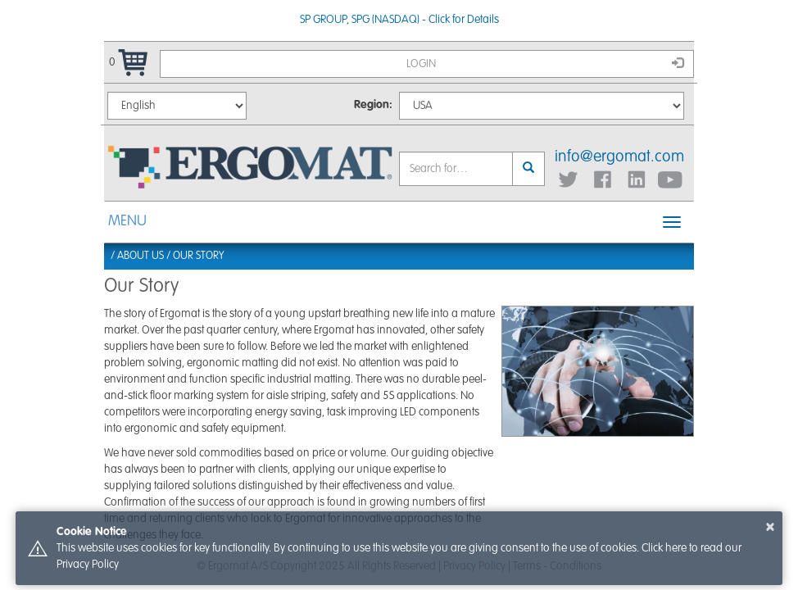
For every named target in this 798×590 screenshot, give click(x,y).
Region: (373, 105)
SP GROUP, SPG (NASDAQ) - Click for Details (399, 19)
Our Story (198, 256)
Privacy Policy (88, 564)
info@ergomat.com (619, 157)
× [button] (770, 527)
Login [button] (544, 63)
